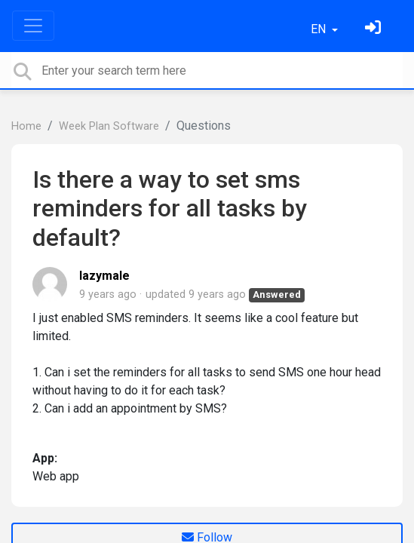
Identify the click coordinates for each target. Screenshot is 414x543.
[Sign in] (375, 29)
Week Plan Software (109, 126)
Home (26, 126)
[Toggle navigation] (33, 26)
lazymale (104, 275)
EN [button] (320, 29)
